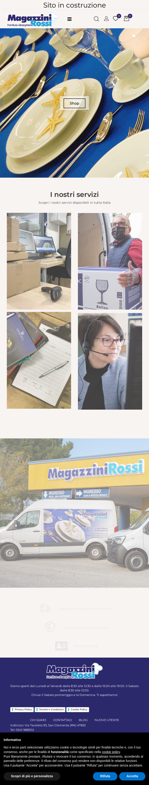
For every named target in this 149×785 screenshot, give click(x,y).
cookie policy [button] (111, 752)
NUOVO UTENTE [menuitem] (107, 720)
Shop (74, 103)
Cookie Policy (79, 709)
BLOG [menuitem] (83, 720)
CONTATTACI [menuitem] (62, 720)
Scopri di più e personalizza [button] (32, 776)
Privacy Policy (23, 709)
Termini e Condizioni (51, 709)
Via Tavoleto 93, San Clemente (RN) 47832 (55, 725)
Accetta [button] (132, 776)
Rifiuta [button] (105, 776)
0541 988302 (25, 730)
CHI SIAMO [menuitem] (38, 720)
